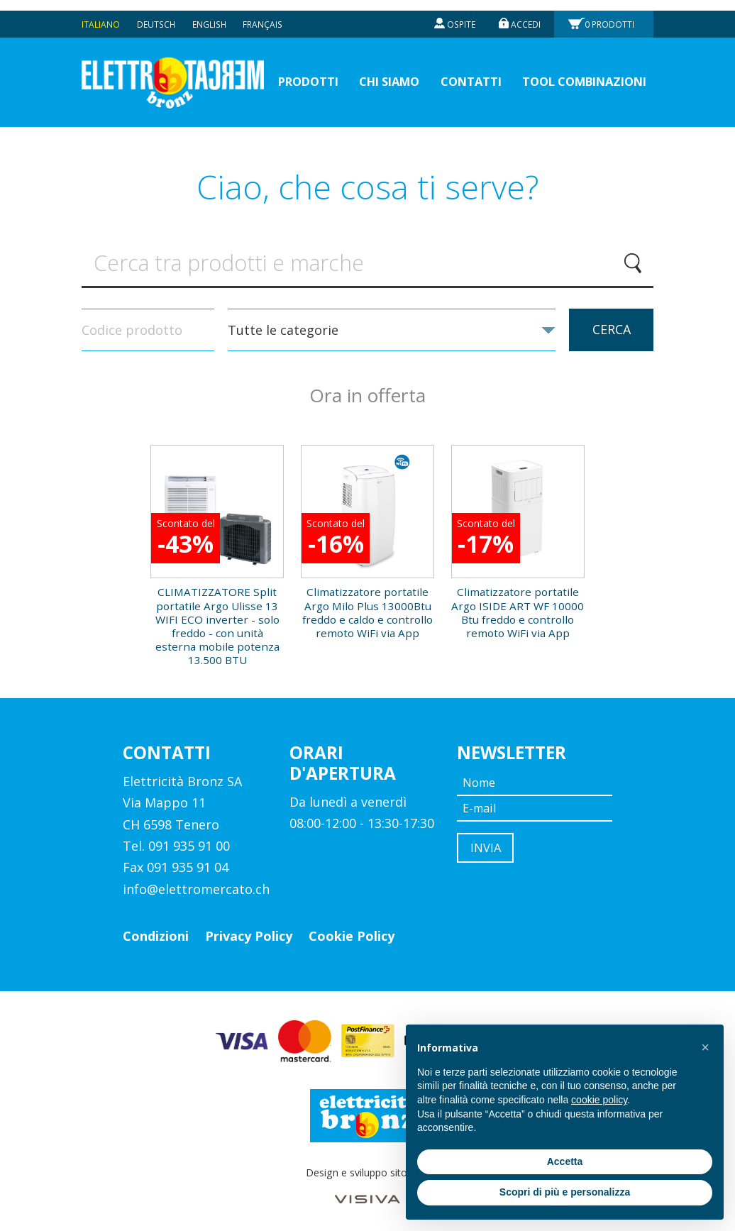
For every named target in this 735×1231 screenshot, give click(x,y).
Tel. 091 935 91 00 (176, 838)
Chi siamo (369, 71)
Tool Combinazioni (578, 71)
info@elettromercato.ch (196, 881)
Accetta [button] (565, 1161)
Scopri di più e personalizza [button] (564, 1192)
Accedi (525, 13)
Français (263, 13)
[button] (705, 1047)
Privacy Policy (248, 928)
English (210, 13)
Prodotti (610, 13)
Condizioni (156, 928)
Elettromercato (178, 72)
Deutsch (156, 13)
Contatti (456, 71)
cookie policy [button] (599, 1099)
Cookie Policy (351, 928)
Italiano (101, 13)
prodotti (282, 71)
